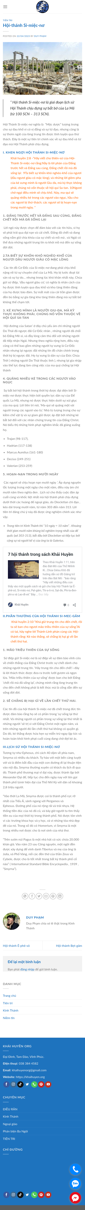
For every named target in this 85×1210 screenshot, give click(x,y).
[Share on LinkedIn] (60, 896)
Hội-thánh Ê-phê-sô (16, 945)
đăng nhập (27, 969)
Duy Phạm (40, 36)
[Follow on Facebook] (6, 1084)
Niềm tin (8, 1018)
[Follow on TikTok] (20, 1084)
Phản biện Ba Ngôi (15, 1131)
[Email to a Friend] (46, 896)
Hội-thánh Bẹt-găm (69, 945)
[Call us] (34, 1084)
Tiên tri (8, 1003)
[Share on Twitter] (39, 896)
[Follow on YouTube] (48, 1084)
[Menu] (5, 6)
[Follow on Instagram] (13, 1084)
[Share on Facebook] (32, 896)
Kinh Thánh (10, 1010)
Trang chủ (9, 995)
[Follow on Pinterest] (41, 1084)
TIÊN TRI (7, 20)
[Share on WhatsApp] (25, 896)
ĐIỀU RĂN (10, 1109)
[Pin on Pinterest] (53, 896)
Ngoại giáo (10, 1124)
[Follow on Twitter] (27, 1084)
